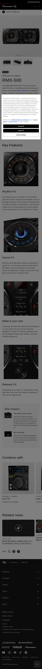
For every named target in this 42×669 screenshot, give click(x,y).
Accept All (21, 126)
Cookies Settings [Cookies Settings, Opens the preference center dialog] (21, 135)
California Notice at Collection (20, 119)
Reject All (21, 130)
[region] (21, 116)
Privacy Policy (13, 121)
